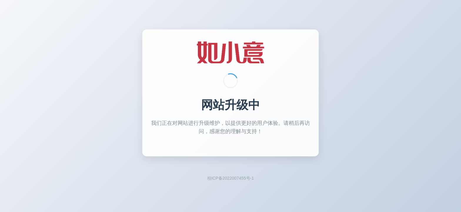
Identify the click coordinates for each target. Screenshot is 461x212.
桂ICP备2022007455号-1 (230, 178)
